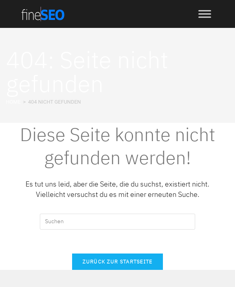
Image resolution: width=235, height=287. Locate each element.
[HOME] (13, 102)
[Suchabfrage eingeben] (117, 222)
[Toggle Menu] (204, 14)
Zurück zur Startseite (117, 261)
